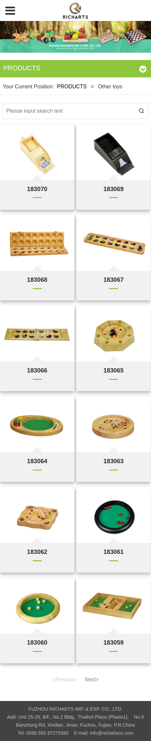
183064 (37, 461)
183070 (37, 188)
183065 (113, 370)
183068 (37, 279)
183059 (113, 642)
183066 (37, 370)
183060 (37, 642)
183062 (37, 551)
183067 (113, 279)
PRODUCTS (72, 86)
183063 (113, 461)
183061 (113, 551)
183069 (113, 188)
